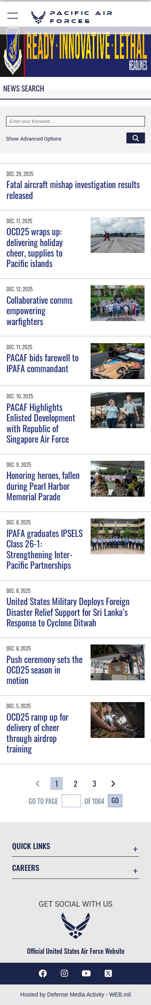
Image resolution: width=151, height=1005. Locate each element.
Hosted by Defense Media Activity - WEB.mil (75, 994)
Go (115, 800)
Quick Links (31, 846)
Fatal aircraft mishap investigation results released (73, 189)
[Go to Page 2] (75, 783)
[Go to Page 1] (56, 783)
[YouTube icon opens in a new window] (87, 974)
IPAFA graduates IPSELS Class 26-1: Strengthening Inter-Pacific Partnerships (44, 548)
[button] (13, 17)
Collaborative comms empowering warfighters (39, 310)
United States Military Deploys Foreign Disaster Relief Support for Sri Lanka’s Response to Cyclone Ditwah (68, 612)
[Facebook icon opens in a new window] (43, 974)
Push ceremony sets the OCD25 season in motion (44, 670)
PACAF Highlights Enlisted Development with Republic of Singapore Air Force (40, 422)
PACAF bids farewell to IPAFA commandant (42, 362)
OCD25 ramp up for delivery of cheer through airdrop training (37, 732)
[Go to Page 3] (94, 783)
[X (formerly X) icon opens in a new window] (108, 974)
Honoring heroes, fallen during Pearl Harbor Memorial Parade (43, 485)
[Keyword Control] (75, 121)
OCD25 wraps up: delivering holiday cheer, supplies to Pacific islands (34, 247)
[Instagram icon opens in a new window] (64, 974)
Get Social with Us (75, 904)
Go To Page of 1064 (66, 801)
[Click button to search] (135, 138)
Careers (25, 867)
